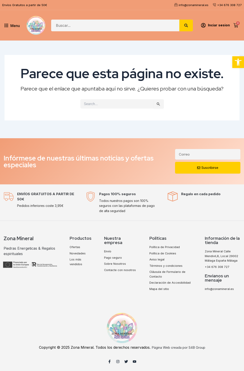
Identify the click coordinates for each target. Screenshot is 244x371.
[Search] (186, 25)
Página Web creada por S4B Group (178, 347)
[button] (238, 62)
